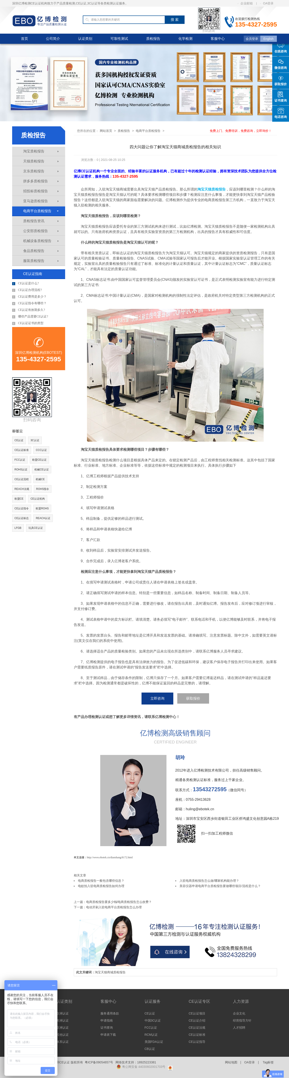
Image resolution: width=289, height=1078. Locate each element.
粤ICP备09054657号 (99, 1062)
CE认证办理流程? (27, 290)
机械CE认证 (41, 469)
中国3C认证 (153, 1020)
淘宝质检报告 (41, 151)
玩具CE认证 (35, 527)
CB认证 (150, 1049)
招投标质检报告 (41, 191)
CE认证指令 (22, 508)
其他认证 (62, 1034)
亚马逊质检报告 (41, 201)
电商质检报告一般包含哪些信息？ (101, 880)
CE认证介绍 (197, 1020)
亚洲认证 (62, 1027)
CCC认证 (41, 450)
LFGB (18, 527)
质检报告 (153, 38)
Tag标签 (268, 1062)
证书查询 (106, 1027)
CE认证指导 (197, 1041)
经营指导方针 (242, 1020)
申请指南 (106, 1020)
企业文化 (239, 1013)
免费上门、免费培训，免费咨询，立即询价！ (241, 130)
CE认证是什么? (25, 283)
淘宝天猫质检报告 (211, 189)
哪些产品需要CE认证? (30, 316)
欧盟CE (19, 498)
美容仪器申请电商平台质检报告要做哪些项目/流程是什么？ (220, 886)
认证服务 (153, 1001)
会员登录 (252, 38)
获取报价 (193, 698)
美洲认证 (62, 1020)
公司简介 (53, 38)
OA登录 (267, 3)
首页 (24, 38)
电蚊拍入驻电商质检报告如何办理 (101, 886)
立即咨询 (157, 698)
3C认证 (34, 440)
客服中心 (218, 38)
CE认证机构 (37, 498)
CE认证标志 (22, 518)
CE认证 (19, 440)
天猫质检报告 (41, 161)
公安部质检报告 (41, 231)
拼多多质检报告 (41, 181)
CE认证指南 (32, 274)
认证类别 (85, 38)
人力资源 (241, 1001)
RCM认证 (151, 1034)
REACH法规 (22, 489)
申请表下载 (108, 1034)
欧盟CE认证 (39, 459)
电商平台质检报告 (41, 211)
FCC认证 (20, 459)
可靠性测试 (119, 38)
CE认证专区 (199, 1001)
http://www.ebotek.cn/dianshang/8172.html (110, 857)
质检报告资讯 (41, 221)
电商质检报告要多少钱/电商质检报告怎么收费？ (119, 902)
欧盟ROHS (42, 508)
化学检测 (185, 38)
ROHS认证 (21, 469)
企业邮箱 (245, 3)
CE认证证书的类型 (28, 323)
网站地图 (231, 1062)
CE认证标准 (22, 450)
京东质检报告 (41, 171)
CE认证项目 (197, 1013)
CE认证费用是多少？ (29, 296)
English (268, 38)
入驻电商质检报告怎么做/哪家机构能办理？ (209, 880)
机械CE (40, 479)
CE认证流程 (22, 479)
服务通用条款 (109, 1013)
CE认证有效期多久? (28, 310)
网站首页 (106, 131)
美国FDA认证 (154, 1041)
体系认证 (62, 1041)
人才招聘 (239, 1027)
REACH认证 (43, 518)
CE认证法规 (197, 1027)
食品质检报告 (41, 251)
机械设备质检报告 (41, 241)
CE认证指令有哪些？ (29, 303)
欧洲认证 (62, 1013)
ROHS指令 (42, 489)
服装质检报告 (41, 261)
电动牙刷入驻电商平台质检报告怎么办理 (114, 907)
